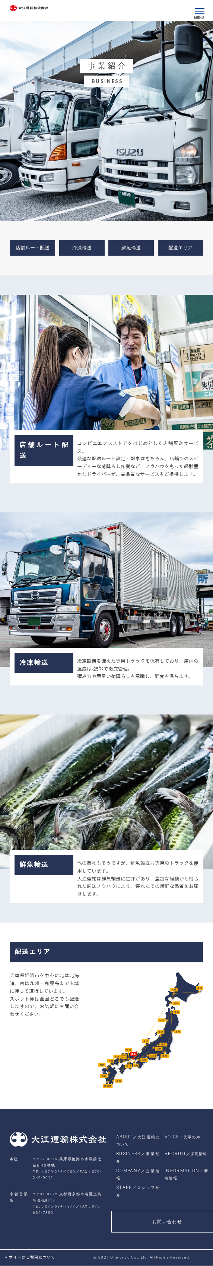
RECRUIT (186, 1153)
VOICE (182, 1136)
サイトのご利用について (31, 1257)
